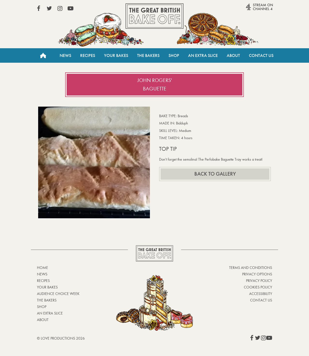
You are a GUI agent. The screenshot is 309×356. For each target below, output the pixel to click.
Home (43, 55)
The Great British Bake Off (154, 16)
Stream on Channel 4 (250, 9)
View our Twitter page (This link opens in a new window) (49, 8)
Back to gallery (215, 174)
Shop (174, 55)
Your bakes (47, 287)
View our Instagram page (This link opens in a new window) (60, 8)
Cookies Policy (258, 287)
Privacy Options (257, 274)
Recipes (87, 55)
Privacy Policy (259, 280)
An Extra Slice (203, 55)
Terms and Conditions (250, 267)
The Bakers (148, 55)
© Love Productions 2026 (61, 338)
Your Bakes (116, 55)
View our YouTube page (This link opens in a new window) (70, 8)
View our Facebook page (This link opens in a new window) (39, 8)
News (65, 55)
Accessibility (260, 293)
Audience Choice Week (58, 293)
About (233, 55)
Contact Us (261, 55)
